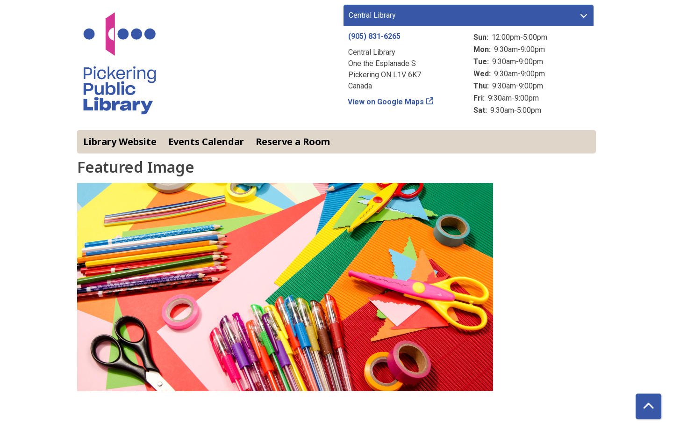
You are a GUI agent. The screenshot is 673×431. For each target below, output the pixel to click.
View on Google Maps (386, 101)
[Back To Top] (648, 406)
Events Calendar (206, 141)
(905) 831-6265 (374, 36)
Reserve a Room (293, 141)
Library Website (120, 141)
